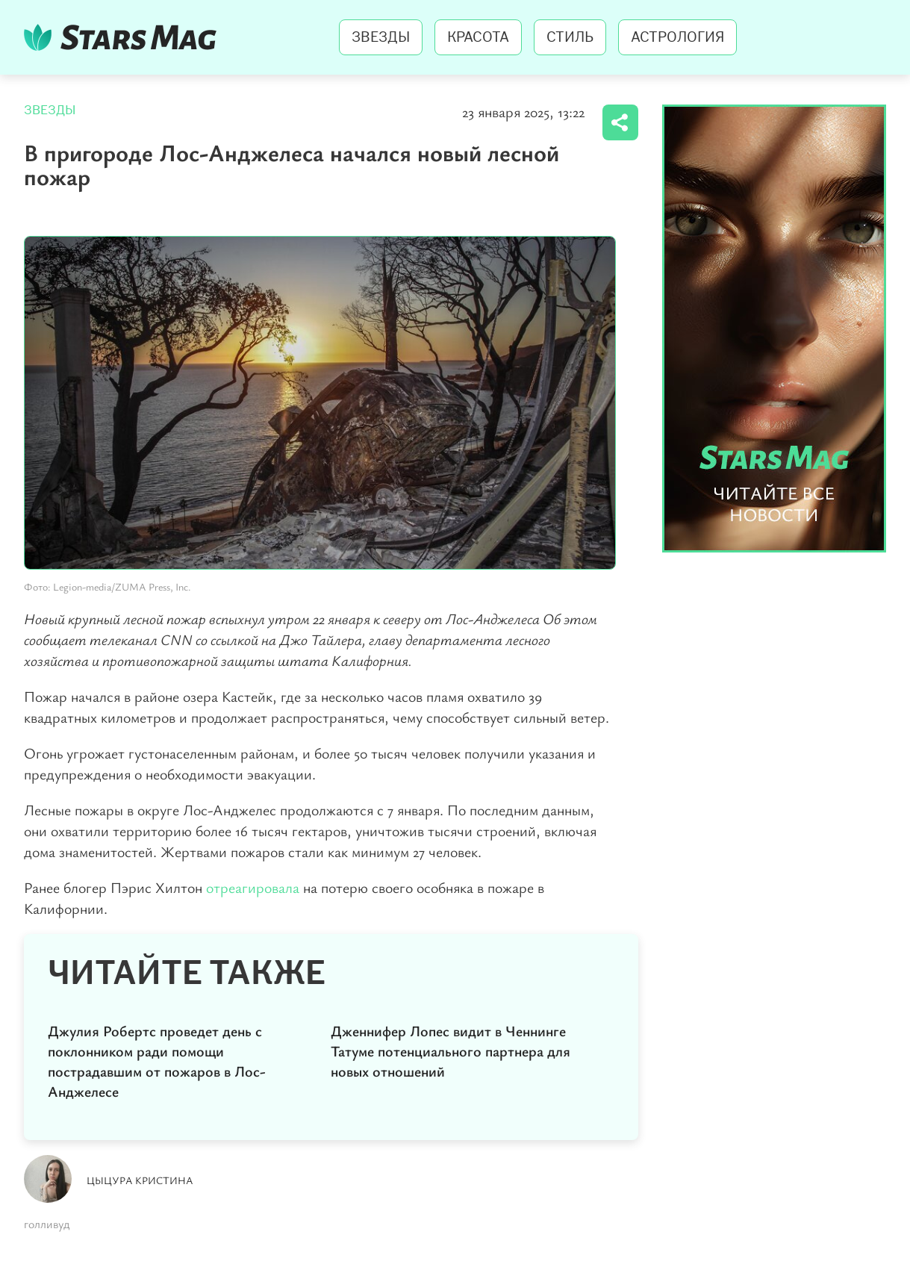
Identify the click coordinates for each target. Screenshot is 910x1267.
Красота (478, 37)
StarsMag (124, 37)
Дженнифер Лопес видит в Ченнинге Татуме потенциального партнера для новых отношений (450, 1051)
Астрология (677, 37)
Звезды (381, 37)
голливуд (46, 1224)
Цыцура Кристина (140, 1180)
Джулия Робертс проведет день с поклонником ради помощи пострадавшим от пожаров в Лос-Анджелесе (157, 1061)
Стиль (569, 37)
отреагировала (252, 887)
